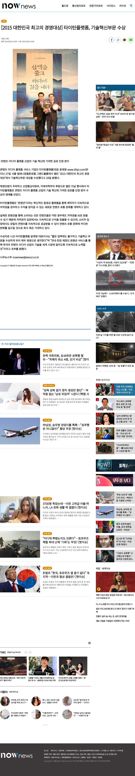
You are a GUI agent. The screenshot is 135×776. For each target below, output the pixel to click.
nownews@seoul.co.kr (26, 257)
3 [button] (47, 724)
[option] (25, 670)
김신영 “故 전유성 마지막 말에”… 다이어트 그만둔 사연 (81, 702)
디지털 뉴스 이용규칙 (108, 750)
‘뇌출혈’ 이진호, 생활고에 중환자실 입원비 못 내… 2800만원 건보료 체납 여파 (85, 679)
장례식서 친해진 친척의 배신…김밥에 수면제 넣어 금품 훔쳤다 (24, 679)
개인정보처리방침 (72, 750)
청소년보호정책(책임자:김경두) (90, 750)
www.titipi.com (76, 169)
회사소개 (53, 750)
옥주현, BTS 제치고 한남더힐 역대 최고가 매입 (19, 702)
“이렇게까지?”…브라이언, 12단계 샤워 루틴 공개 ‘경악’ (50, 715)
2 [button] (45, 724)
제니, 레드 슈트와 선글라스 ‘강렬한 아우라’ (50, 701)
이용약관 (61, 750)
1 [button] (43, 724)
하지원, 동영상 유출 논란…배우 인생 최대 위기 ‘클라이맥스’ (55, 679)
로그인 (46, 750)
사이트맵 (120, 750)
